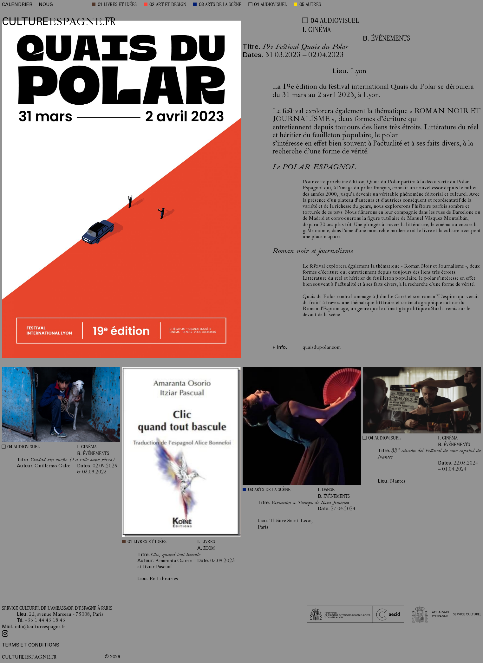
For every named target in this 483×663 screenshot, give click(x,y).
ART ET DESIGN (171, 5)
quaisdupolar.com (322, 347)
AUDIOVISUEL (274, 5)
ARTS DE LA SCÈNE (223, 5)
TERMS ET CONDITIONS (30, 645)
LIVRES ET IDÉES (120, 5)
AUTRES (313, 5)
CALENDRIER (17, 5)
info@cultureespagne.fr (40, 627)
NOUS (46, 5)
